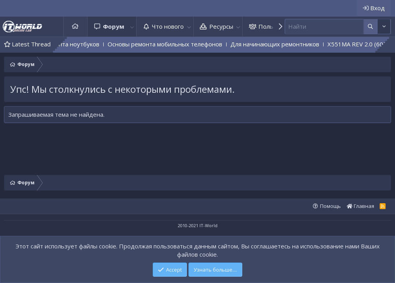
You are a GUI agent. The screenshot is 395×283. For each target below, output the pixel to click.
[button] (132, 27)
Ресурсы (221, 26)
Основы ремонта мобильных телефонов (174, 44)
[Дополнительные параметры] (370, 26)
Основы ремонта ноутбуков (69, 44)
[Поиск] (324, 26)
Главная (75, 27)
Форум (113, 26)
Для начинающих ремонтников (284, 44)
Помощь (330, 205)
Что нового (168, 26)
